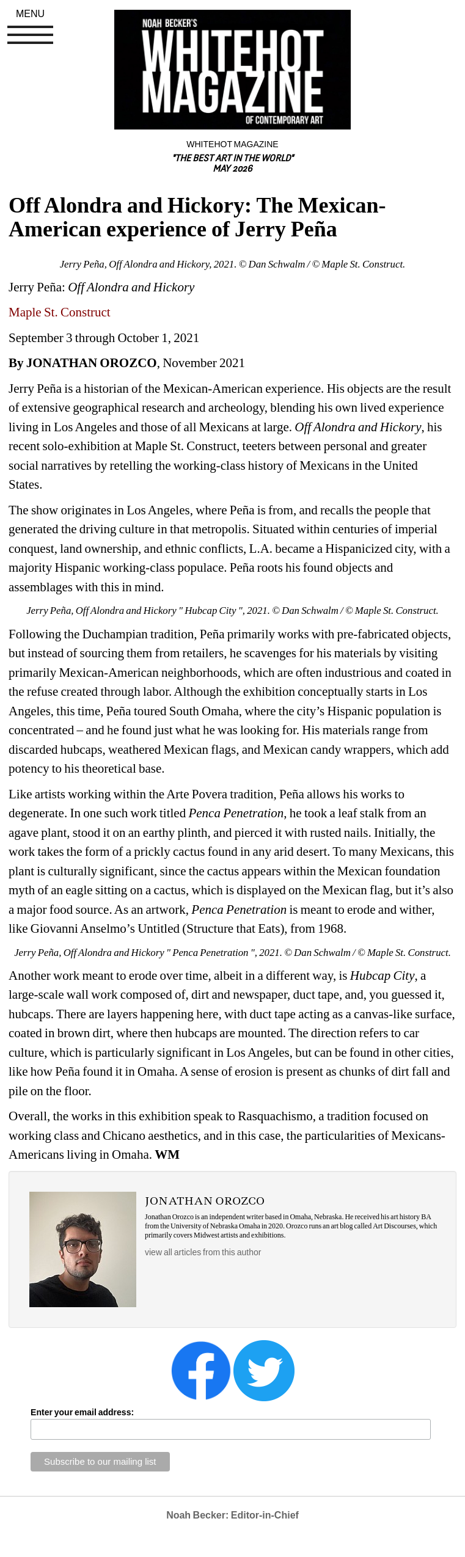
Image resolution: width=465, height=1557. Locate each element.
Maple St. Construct (60, 312)
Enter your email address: (82, 1412)
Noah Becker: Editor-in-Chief (232, 1515)
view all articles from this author (203, 1252)
